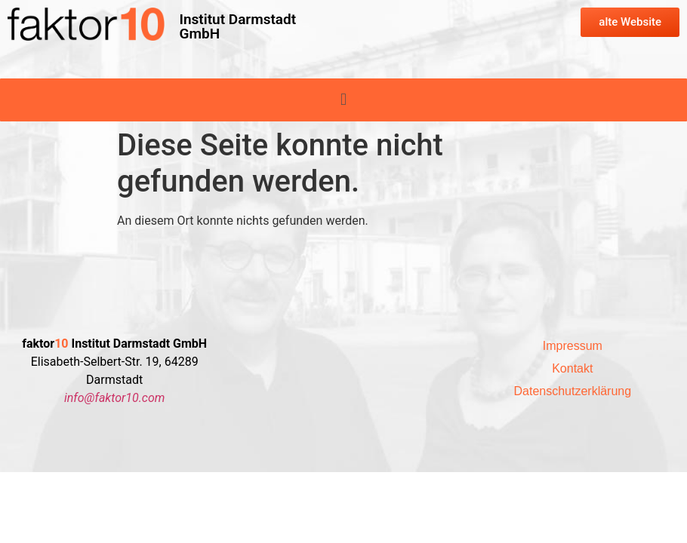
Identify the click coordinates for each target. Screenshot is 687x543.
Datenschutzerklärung (573, 391)
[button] (343, 100)
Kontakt (572, 368)
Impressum (572, 345)
